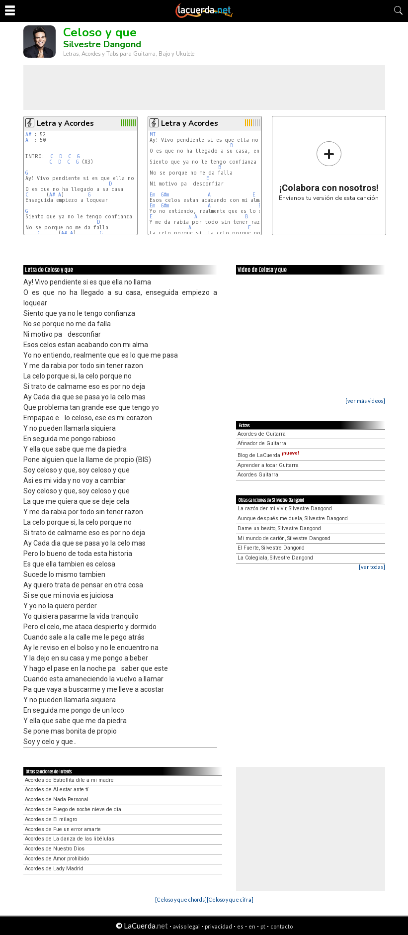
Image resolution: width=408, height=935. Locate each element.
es (240, 926)
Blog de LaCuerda (268, 455)
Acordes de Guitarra (262, 434)
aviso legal (186, 926)
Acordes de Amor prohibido (57, 858)
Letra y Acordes (65, 123)
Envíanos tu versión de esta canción (329, 171)
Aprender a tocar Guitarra (268, 465)
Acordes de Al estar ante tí (56, 789)
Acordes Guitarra (258, 474)
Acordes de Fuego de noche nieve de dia (73, 809)
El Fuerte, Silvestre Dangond (271, 548)
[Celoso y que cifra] (230, 899)
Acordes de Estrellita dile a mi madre (69, 780)
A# (28, 134)
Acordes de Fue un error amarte (63, 829)
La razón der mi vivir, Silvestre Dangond (285, 508)
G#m (165, 194)
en (251, 926)
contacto (281, 926)
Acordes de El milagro (51, 819)
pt (262, 926)
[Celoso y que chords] (181, 899)
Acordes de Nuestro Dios (54, 848)
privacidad (218, 926)
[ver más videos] (365, 400)
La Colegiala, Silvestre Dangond (275, 558)
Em (152, 194)
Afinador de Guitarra (262, 443)
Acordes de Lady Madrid (54, 868)
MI (153, 134)
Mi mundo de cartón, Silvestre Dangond (284, 538)
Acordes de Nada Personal (56, 799)
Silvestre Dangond (102, 44)
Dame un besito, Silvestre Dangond (279, 528)
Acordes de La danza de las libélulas (69, 839)
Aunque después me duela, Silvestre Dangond (293, 518)
